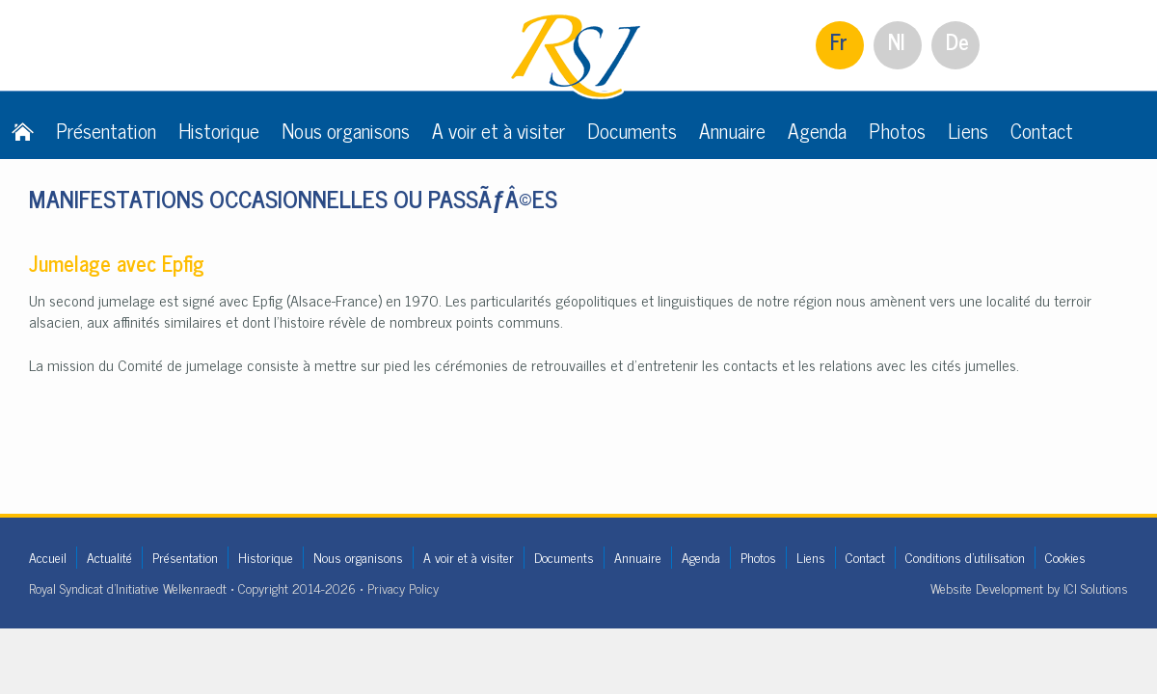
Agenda (817, 130)
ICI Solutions (1095, 587)
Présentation (106, 130)
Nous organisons (346, 130)
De (957, 41)
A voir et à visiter (498, 130)
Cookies (1065, 557)
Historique (218, 130)
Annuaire (732, 130)
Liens (968, 130)
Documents (632, 130)
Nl (896, 41)
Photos (897, 130)
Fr (839, 41)
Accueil (48, 557)
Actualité (109, 557)
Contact (1041, 130)
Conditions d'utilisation (965, 557)
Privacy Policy (403, 587)
